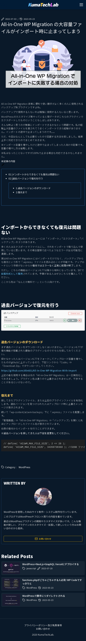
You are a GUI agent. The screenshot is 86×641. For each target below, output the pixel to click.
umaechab (43, 4)
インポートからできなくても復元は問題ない (34, 174)
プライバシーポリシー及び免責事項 (43, 625)
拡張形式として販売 (12, 273)
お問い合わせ (43, 538)
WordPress (24, 467)
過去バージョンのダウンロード (33, 188)
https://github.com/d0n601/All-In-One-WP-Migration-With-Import (39, 370)
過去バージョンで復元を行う (26, 178)
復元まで (21, 192)
